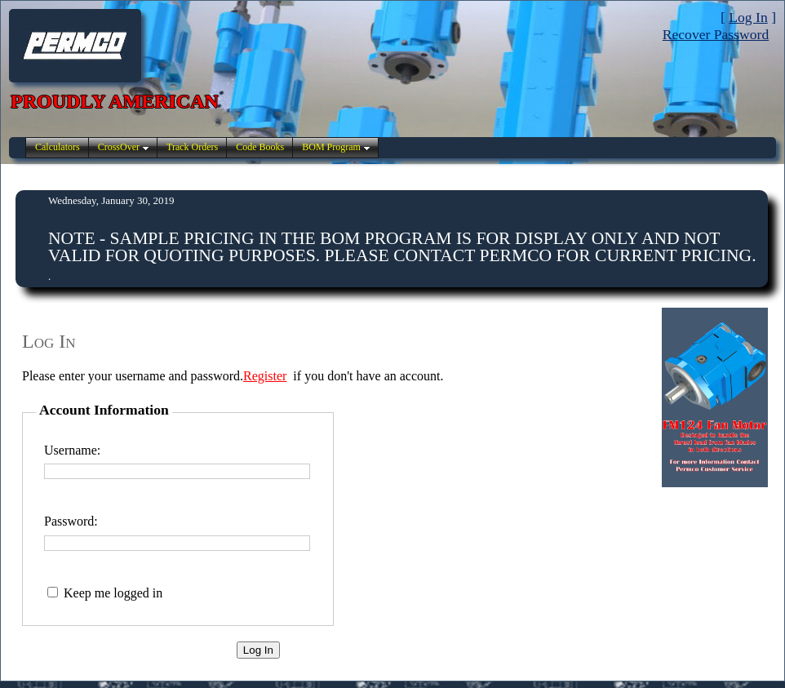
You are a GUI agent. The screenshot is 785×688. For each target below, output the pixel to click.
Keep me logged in (113, 593)
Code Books (260, 147)
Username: (72, 450)
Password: (71, 521)
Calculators (57, 147)
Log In (748, 17)
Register (264, 376)
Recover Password (716, 34)
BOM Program (331, 147)
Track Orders (192, 147)
